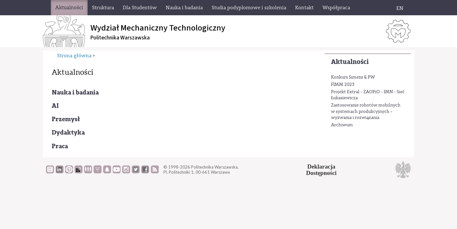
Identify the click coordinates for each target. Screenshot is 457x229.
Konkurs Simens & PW (353, 77)
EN (399, 8)
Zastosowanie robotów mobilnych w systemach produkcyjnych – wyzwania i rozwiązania (366, 111)
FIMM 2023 (342, 84)
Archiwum (342, 125)
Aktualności (350, 61)
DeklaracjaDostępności (321, 170)
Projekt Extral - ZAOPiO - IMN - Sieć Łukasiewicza (368, 95)
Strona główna (74, 55)
